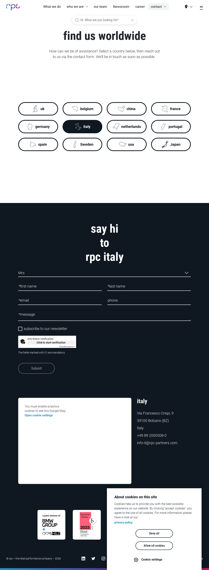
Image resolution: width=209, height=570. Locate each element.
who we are (75, 7)
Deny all (133, 545)
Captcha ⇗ (67, 347)
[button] (77, 6)
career (140, 7)
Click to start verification (51, 342)
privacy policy (123, 534)
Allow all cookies (175, 545)
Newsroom (121, 7)
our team (100, 7)
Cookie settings (152, 559)
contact (156, 7)
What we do (52, 7)
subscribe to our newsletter (45, 329)
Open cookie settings (39, 415)
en (201, 7)
